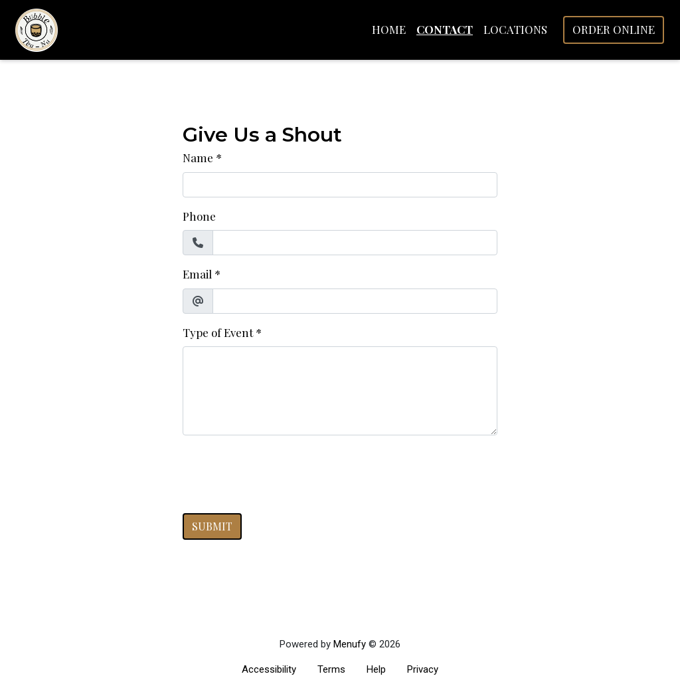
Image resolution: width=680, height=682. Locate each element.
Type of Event (218, 332)
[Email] (354, 301)
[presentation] (283, 472)
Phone (199, 216)
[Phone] (354, 242)
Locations (515, 29)
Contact (444, 29)
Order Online (613, 29)
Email (197, 274)
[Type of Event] (340, 390)
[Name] (340, 184)
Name (198, 157)
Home (389, 29)
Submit (212, 526)
